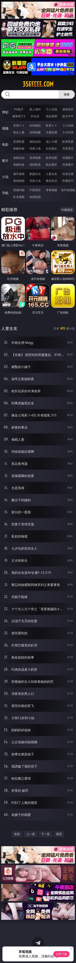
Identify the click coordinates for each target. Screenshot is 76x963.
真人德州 (35, 109)
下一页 (45, 834)
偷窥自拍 (19, 158)
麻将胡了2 (18, 116)
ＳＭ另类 (68, 132)
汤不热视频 (68, 190)
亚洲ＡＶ (19, 125)
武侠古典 (68, 174)
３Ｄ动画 (68, 125)
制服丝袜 (19, 148)
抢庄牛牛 (68, 116)
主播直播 (51, 132)
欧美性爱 (68, 141)
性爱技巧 (68, 181)
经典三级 (35, 148)
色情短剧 (35, 197)
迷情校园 (19, 181)
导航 (5, 193)
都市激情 (19, 174)
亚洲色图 (35, 158)
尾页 (59, 834)
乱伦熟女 (51, 148)
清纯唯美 (35, 164)
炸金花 (35, 116)
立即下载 (61, 954)
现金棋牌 (51, 116)
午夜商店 (35, 190)
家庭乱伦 (35, 174)
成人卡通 (51, 141)
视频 (5, 128)
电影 (5, 144)
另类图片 (68, 164)
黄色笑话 (51, 181)
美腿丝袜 (19, 164)
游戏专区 (68, 109)
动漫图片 (68, 158)
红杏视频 (19, 197)
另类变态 (68, 148)
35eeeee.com (38, 84)
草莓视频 (51, 190)
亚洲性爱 (19, 141)
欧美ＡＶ (51, 125)
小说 (5, 177)
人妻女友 (51, 174)
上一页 (30, 834)
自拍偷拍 (35, 125)
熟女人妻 (19, 132)
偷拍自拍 (35, 141)
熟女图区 (51, 164)
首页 (17, 834)
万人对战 (51, 109)
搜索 (67, 94)
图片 (5, 160)
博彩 (5, 112)
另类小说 (35, 181)
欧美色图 (51, 158)
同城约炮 (19, 190)
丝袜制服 (35, 132)
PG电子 (19, 109)
